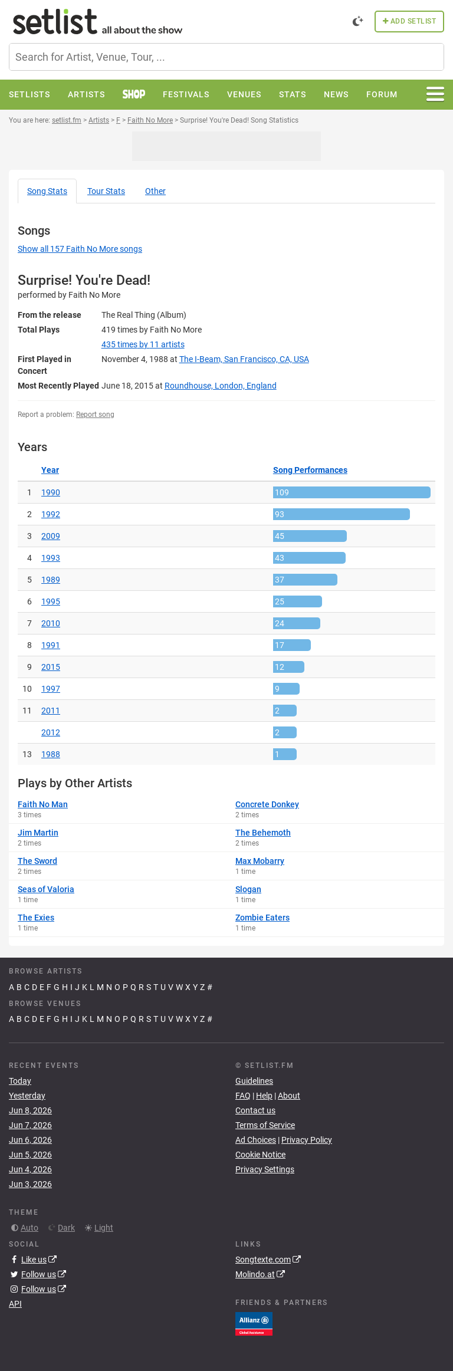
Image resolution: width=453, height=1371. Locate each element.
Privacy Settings (264, 1169)
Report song (95, 414)
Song (47, 191)
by (143, 344)
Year (50, 470)
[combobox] (226, 57)
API (15, 1303)
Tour (106, 191)
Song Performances (310, 470)
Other (155, 191)
